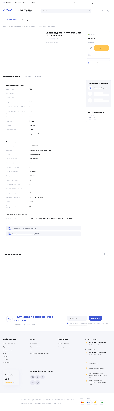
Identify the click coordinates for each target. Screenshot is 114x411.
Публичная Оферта (26, 403)
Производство (35, 347)
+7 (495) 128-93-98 (97, 342)
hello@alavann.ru (94, 363)
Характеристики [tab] (11, 76)
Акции (38, 20)
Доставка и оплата (21, 2)
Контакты (108, 3)
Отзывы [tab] (38, 76)
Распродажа (26, 20)
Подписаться (95, 318)
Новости (6, 356)
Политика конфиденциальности (43, 403)
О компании (34, 344)
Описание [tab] (27, 76)
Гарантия (6, 347)
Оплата (5, 359)
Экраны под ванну (17, 26)
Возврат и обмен (8, 350)
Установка (6, 362)
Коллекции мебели (64, 347)
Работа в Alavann (63, 344)
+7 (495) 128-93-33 (97, 352)
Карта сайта (57, 403)
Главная (5, 26)
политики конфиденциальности (78, 325)
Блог (4, 353)
